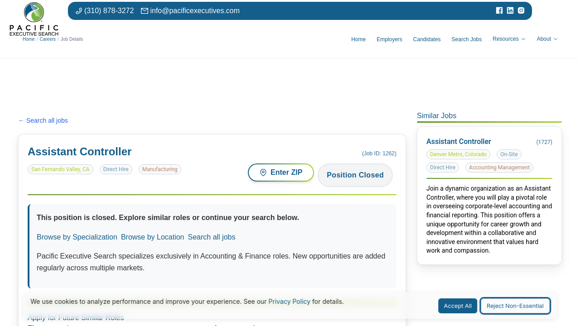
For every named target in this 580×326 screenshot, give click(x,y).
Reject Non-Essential (515, 305)
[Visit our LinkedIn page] (510, 10)
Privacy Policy (290, 301)
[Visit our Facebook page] (499, 10)
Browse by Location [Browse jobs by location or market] (152, 237)
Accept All (458, 305)
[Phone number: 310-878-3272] (104, 10)
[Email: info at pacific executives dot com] (190, 10)
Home (29, 39)
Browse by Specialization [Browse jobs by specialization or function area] (77, 237)
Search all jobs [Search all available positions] (212, 237)
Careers (47, 39)
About (547, 39)
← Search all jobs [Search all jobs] (43, 120)
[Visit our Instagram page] (521, 10)
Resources (509, 39)
